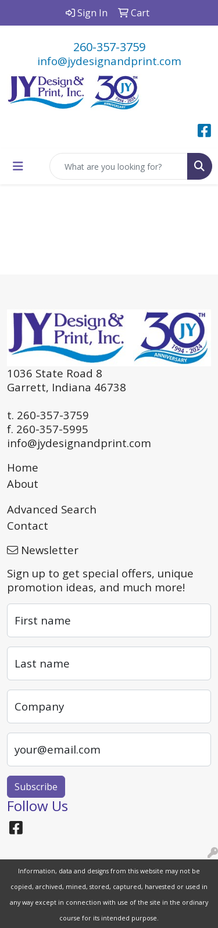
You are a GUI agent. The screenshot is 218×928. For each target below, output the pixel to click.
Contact (27, 525)
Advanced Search (52, 509)
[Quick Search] (118, 166)
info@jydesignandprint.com (109, 60)
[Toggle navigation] (18, 166)
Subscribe (36, 786)
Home (22, 467)
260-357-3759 (109, 47)
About (22, 483)
